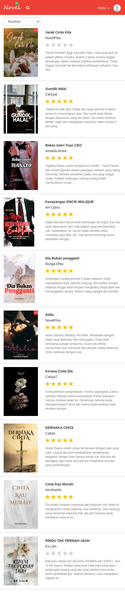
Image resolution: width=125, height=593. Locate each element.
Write (103, 8)
